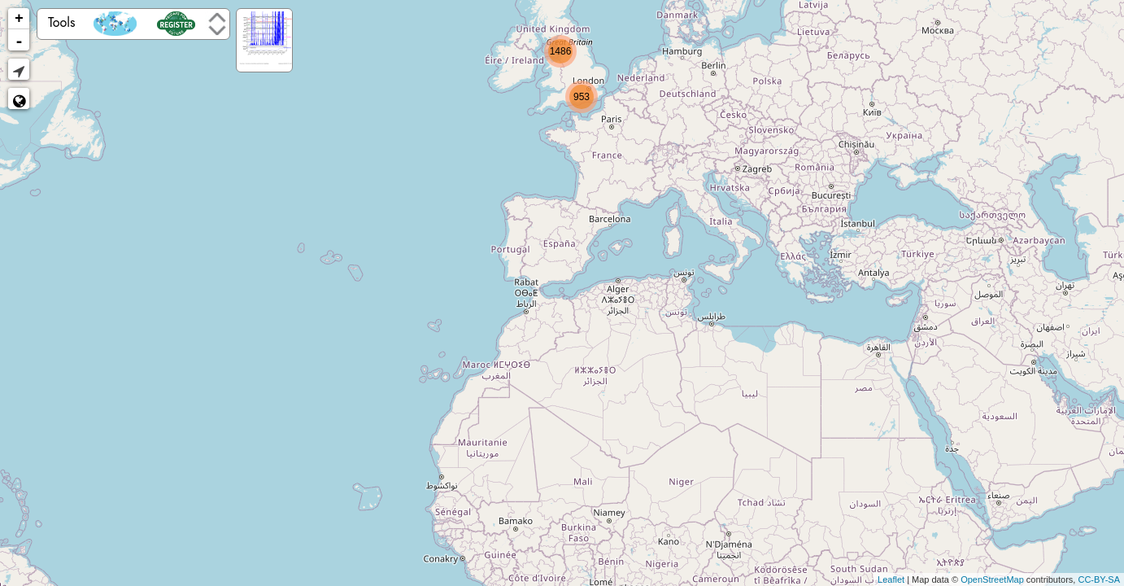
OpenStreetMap (992, 579)
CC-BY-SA (1099, 579)
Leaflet (891, 579)
